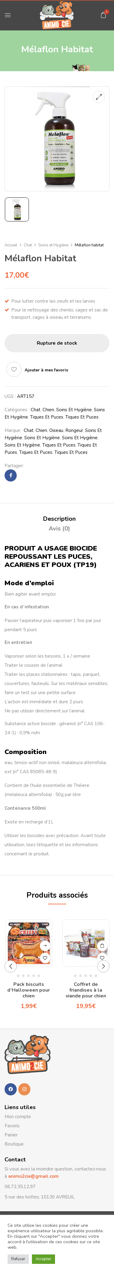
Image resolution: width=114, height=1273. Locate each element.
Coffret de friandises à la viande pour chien (86, 990)
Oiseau (56, 430)
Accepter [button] (43, 1259)
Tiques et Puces (46, 417)
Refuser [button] (18, 1259)
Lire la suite (45, 946)
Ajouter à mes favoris (46, 370)
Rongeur (74, 430)
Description (59, 519)
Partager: (14, 466)
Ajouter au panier (102, 946)
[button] (103, 15)
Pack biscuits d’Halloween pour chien (28, 990)
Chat (28, 245)
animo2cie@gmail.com (33, 1176)
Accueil (11, 245)
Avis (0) (59, 528)
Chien (48, 410)
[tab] (59, 519)
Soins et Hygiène (53, 245)
